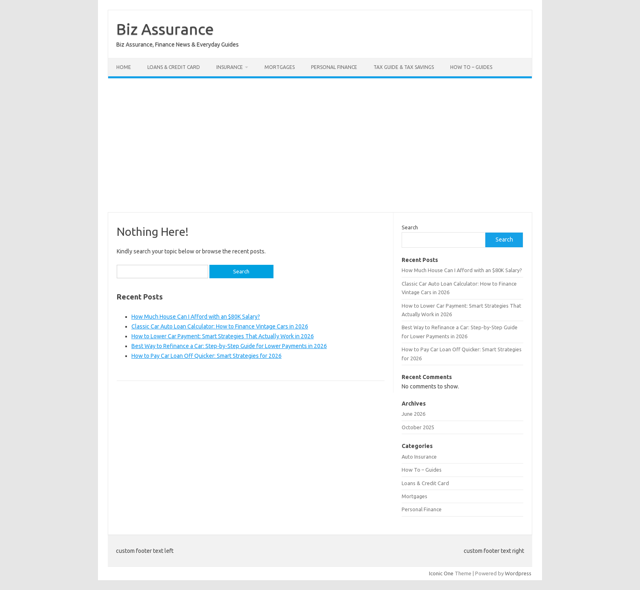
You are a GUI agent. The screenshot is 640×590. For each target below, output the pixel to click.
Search (410, 227)
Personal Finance (334, 67)
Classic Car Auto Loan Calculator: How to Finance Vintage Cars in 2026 (219, 326)
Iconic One (441, 573)
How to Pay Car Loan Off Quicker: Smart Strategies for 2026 (206, 356)
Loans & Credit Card (173, 67)
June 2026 (413, 414)
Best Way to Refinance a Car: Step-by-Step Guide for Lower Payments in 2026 (229, 346)
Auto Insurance (419, 456)
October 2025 (418, 427)
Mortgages (279, 67)
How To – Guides (471, 67)
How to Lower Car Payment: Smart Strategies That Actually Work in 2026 (222, 336)
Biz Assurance (165, 29)
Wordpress (518, 573)
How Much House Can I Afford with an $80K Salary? (195, 316)
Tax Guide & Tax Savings (403, 67)
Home (123, 67)
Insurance (229, 67)
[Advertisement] (320, 145)
